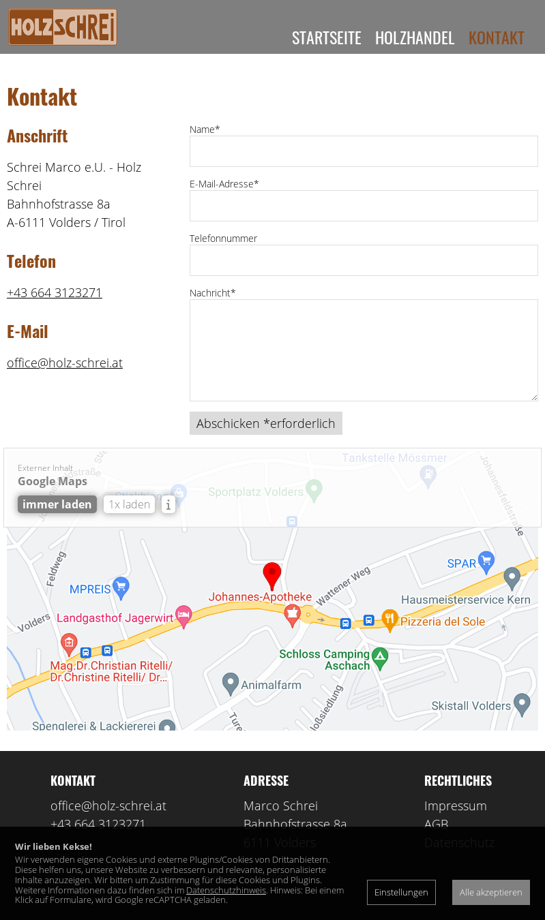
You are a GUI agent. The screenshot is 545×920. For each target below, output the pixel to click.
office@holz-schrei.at (65, 378)
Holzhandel (415, 37)
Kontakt (497, 37)
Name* (205, 144)
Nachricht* (213, 308)
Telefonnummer (223, 253)
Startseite (327, 37)
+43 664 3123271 (54, 308)
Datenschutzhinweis (226, 890)
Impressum (455, 821)
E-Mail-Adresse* (224, 199)
